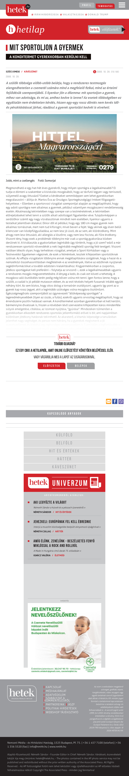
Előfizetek (51, 366)
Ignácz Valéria (41, 555)
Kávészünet (30, 71)
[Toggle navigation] (122, 6)
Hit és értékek (64, 512)
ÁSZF (71, 704)
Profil (86, 5)
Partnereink (55, 704)
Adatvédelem (56, 694)
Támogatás (106, 5)
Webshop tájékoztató (62, 712)
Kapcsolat (53, 687)
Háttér (59, 531)
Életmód (59, 555)
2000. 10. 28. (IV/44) (106, 72)
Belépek (81, 366)
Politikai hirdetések (61, 708)
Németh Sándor (42, 512)
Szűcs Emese (13, 71)
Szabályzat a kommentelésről (57, 699)
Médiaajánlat (56, 691)
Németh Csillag (42, 531)
